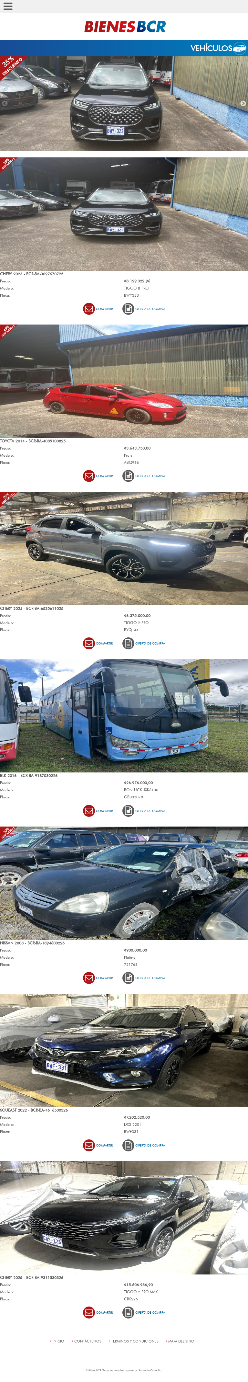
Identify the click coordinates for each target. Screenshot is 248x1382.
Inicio (58, 1341)
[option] (124, 103)
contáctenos (87, 1341)
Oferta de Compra (143, 309)
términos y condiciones (135, 1341)
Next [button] (243, 103)
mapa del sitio (181, 1341)
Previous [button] (5, 103)
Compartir (98, 309)
